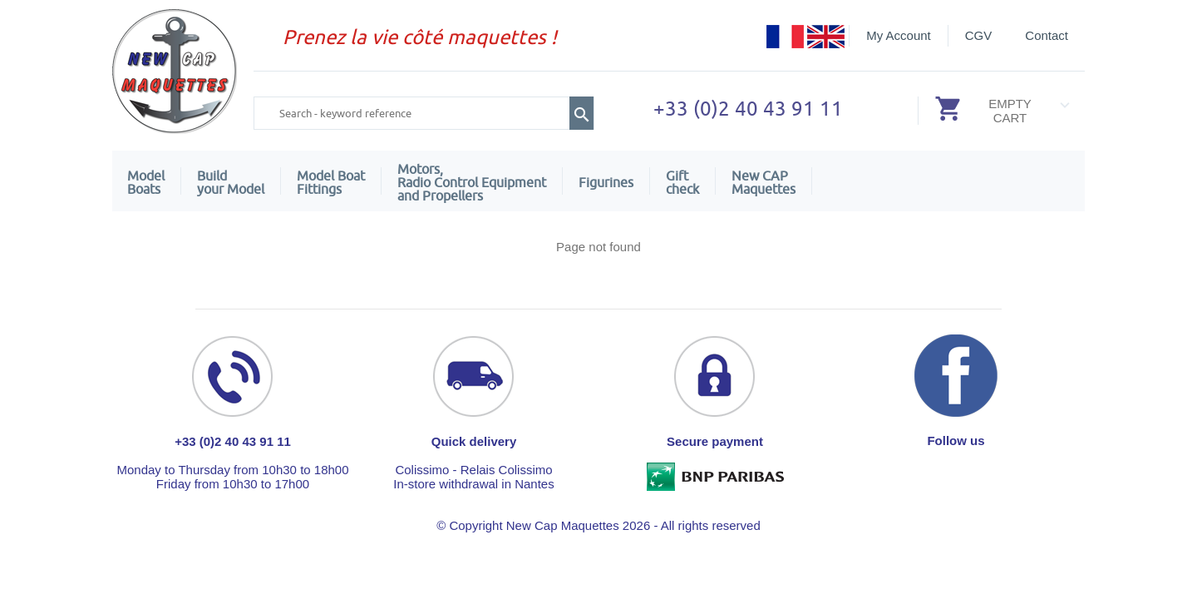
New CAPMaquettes (764, 182)
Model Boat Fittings (331, 182)
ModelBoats (146, 182)
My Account (898, 35)
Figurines (606, 182)
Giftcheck (682, 182)
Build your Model (230, 182)
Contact (1046, 35)
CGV (979, 35)
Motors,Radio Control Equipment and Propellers (471, 182)
